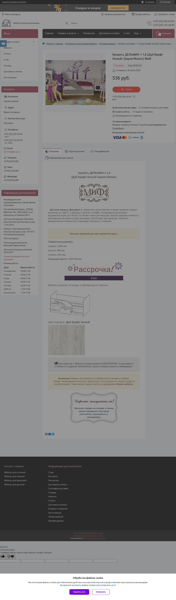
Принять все (79, 592)
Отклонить (101, 592)
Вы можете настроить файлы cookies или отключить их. (87, 585)
